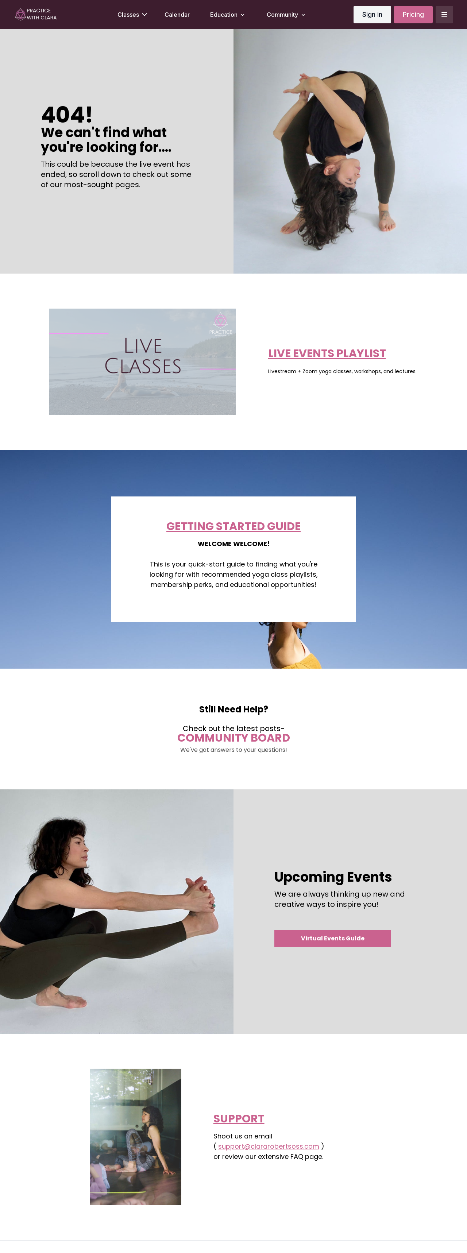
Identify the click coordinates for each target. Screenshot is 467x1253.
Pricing (413, 14)
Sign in (372, 14)
